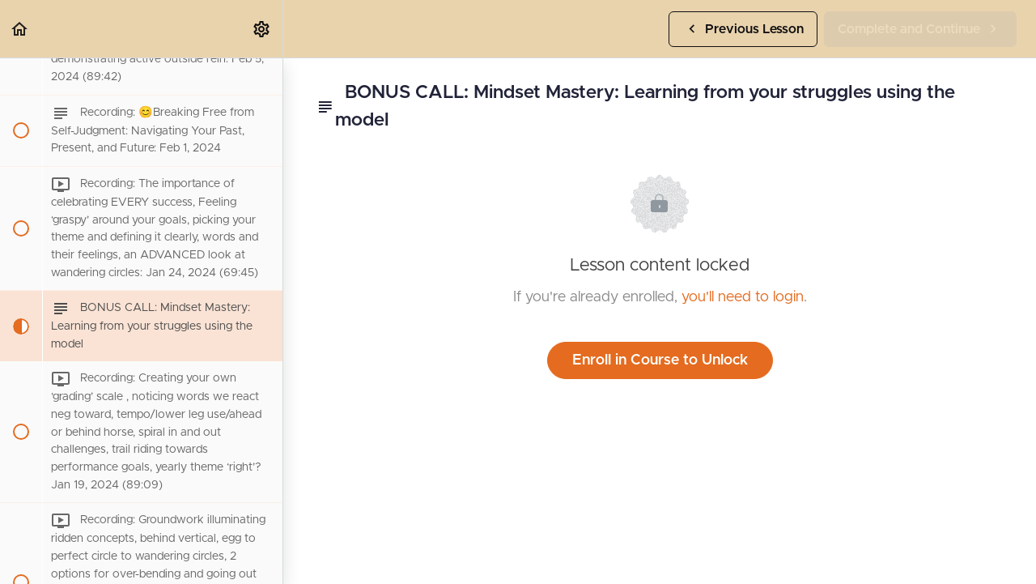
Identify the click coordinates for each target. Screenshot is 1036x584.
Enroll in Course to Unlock (660, 360)
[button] (20, 29)
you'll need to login (742, 297)
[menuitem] (262, 29)
